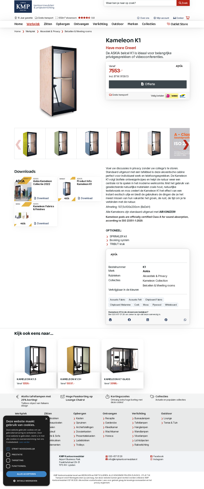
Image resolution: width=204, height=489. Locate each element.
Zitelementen (53, 444)
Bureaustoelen (54, 422)
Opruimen (81, 422)
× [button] (46, 419)
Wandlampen (141, 431)
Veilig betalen (168, 95)
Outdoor (118, 24)
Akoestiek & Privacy (50, 31)
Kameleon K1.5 (26, 379)
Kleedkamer (111, 427)
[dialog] (26, 451)
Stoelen (51, 427)
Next (186, 143)
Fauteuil (51, 431)
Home (18, 24)
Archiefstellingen (84, 427)
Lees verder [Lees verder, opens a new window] (24, 442)
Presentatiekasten (85, 435)
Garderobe (111, 422)
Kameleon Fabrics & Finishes (44, 207)
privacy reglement (101, 483)
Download (41, 198)
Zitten (48, 24)
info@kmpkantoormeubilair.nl (121, 459)
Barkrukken (53, 418)
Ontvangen (81, 24)
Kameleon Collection (155, 280)
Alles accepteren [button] (26, 474)
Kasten (79, 418)
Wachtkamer (112, 431)
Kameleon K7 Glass (117, 379)
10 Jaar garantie (23, 17)
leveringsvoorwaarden (136, 480)
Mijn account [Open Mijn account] (161, 18)
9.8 (86, 17)
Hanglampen (141, 427)
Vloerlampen (141, 435)
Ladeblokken (82, 440)
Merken (133, 24)
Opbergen (63, 24)
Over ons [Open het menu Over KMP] (143, 18)
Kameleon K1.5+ (70, 379)
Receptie (110, 418)
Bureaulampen (142, 418)
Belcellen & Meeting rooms (78, 31)
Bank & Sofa (53, 435)
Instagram (156, 459)
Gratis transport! (118, 94)
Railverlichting (141, 444)
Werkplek (33, 24)
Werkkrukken (53, 440)
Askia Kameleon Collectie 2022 (44, 182)
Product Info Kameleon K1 (88, 182)
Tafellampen (140, 422)
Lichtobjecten (141, 440)
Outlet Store (177, 24)
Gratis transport (44, 17)
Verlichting (100, 24)
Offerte (147, 84)
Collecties (149, 24)
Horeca (109, 435)
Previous (18, 143)
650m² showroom (66, 17)
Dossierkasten (83, 431)
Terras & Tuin (170, 422)
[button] (26, 481)
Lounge (168, 418)
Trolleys (80, 444)
